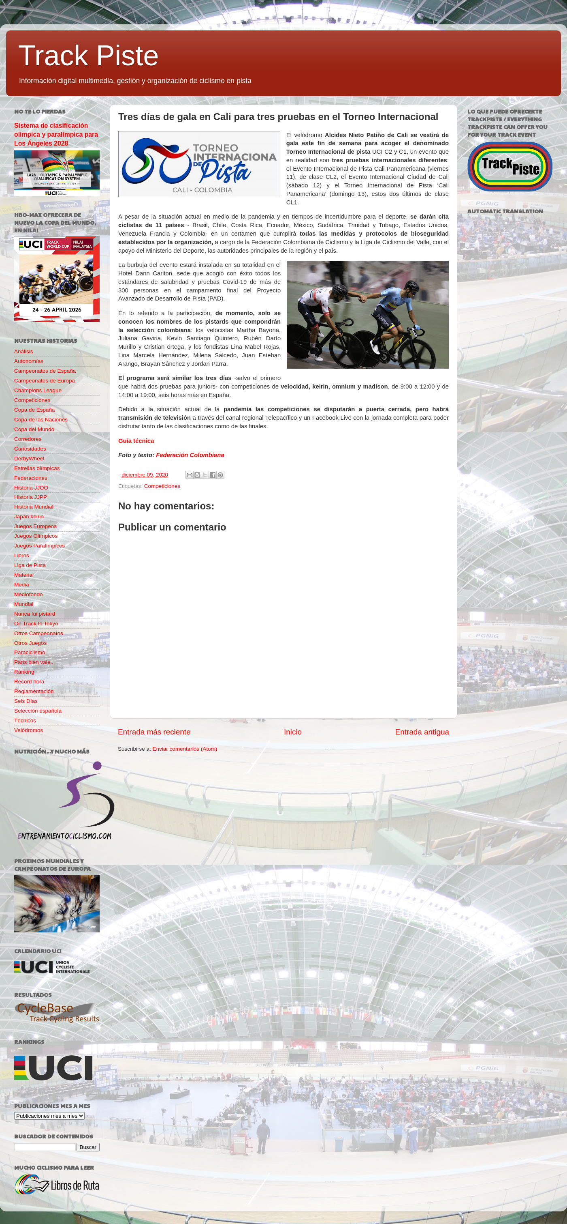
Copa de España (34, 410)
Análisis (23, 351)
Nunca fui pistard (34, 614)
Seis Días (26, 701)
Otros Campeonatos (38, 633)
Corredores (28, 439)
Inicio (293, 732)
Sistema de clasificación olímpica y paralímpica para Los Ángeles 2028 (56, 134)
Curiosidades (30, 449)
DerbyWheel (29, 458)
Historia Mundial (33, 507)
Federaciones (30, 478)
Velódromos (28, 730)
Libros (21, 555)
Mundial (23, 604)
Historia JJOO (31, 488)
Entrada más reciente (154, 732)
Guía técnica (136, 441)
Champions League (38, 390)
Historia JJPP (30, 497)
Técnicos (25, 720)
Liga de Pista (30, 565)
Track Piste (88, 55)
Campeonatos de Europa (44, 381)
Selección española (38, 711)
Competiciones (162, 486)
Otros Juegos (30, 643)
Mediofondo (28, 594)
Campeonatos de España (45, 371)
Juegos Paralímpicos (39, 546)
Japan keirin (29, 516)
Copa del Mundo (34, 429)
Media (21, 585)
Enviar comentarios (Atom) (185, 749)
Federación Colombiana (190, 455)
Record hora (29, 682)
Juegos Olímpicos (36, 536)
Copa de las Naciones (41, 420)
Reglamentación (34, 691)
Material (24, 575)
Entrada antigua (422, 732)
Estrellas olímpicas (37, 468)
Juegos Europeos (35, 526)
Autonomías (28, 361)
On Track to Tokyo (36, 624)
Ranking (24, 672)
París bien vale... (34, 662)
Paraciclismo (29, 652)
